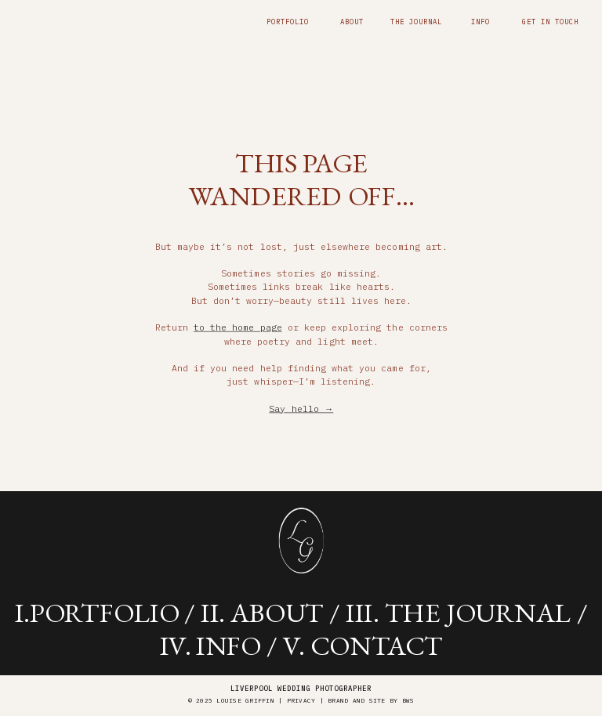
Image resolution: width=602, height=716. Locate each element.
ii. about (262, 612)
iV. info (210, 644)
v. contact (363, 644)
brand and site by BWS (371, 701)
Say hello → (301, 408)
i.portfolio (97, 612)
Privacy (301, 701)
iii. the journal (458, 612)
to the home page (238, 327)
